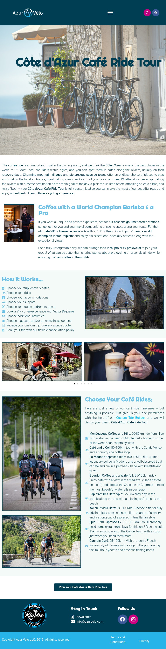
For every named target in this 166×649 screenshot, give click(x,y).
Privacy (144, 641)
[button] (110, 12)
